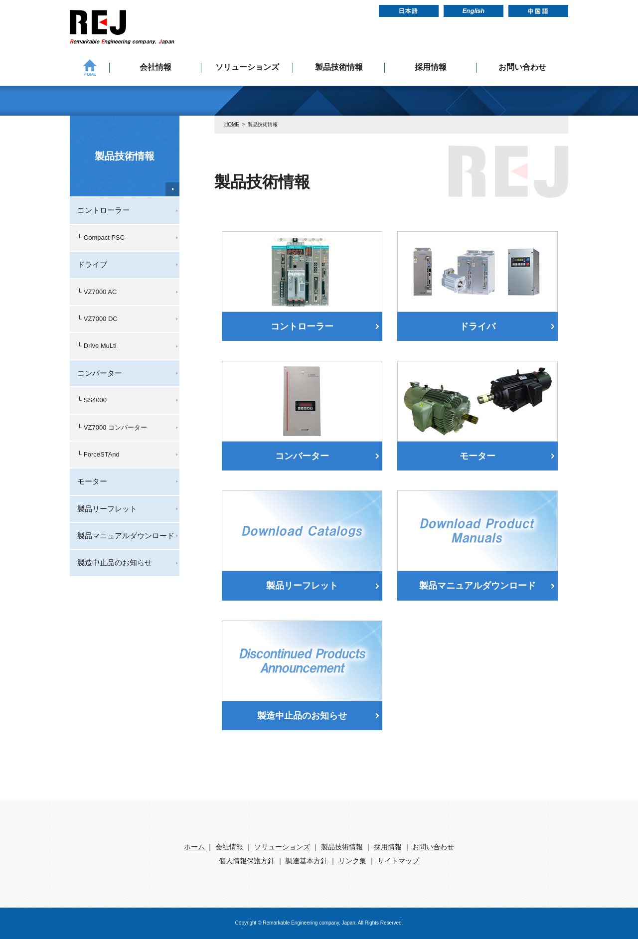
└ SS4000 (92, 400)
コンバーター (302, 456)
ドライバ (477, 326)
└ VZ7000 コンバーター (112, 427)
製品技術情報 (339, 67)
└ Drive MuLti (97, 345)
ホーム (194, 847)
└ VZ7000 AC (97, 292)
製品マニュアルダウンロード (477, 586)
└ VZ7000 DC (97, 318)
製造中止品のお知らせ (302, 716)
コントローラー (302, 326)
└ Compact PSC (101, 237)
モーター (477, 456)
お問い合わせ (522, 67)
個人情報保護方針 (247, 861)
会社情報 (155, 67)
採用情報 (431, 67)
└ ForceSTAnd (98, 454)
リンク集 (352, 861)
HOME (231, 124)
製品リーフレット (302, 586)
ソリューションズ (247, 67)
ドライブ (92, 264)
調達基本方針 (306, 861)
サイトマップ (398, 861)
